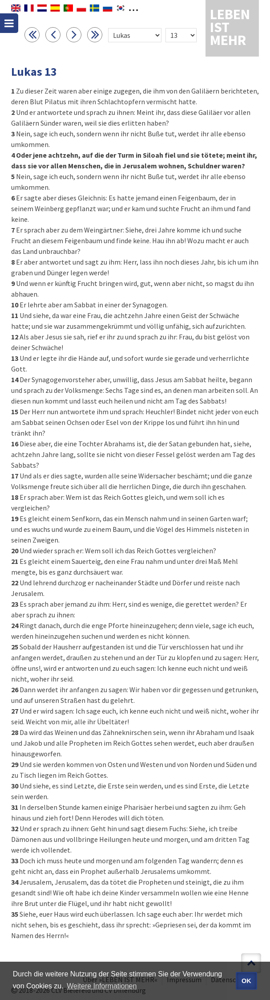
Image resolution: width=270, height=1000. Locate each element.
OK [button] (246, 980)
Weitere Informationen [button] (102, 986)
